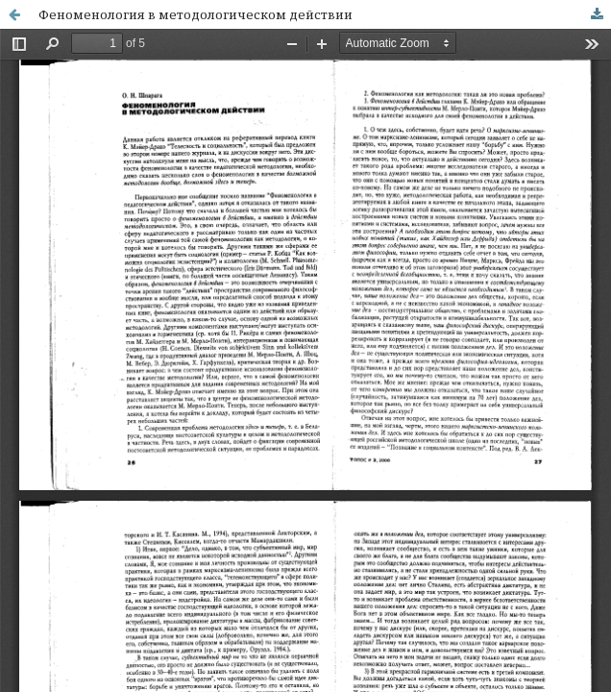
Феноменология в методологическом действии (195, 14)
